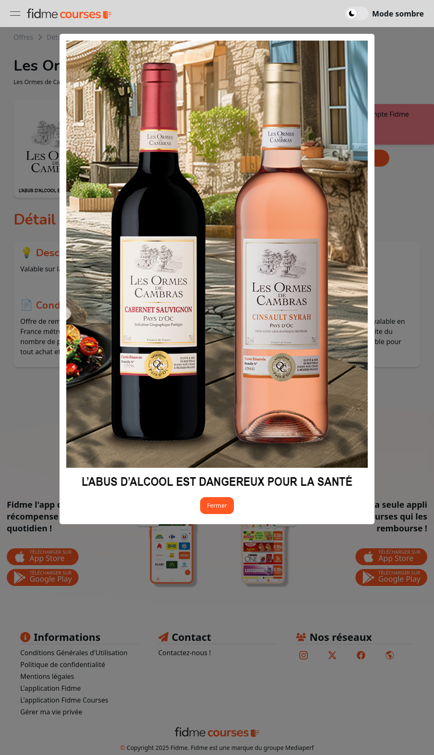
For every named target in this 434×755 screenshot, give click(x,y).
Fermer (217, 505)
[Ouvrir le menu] (15, 13)
